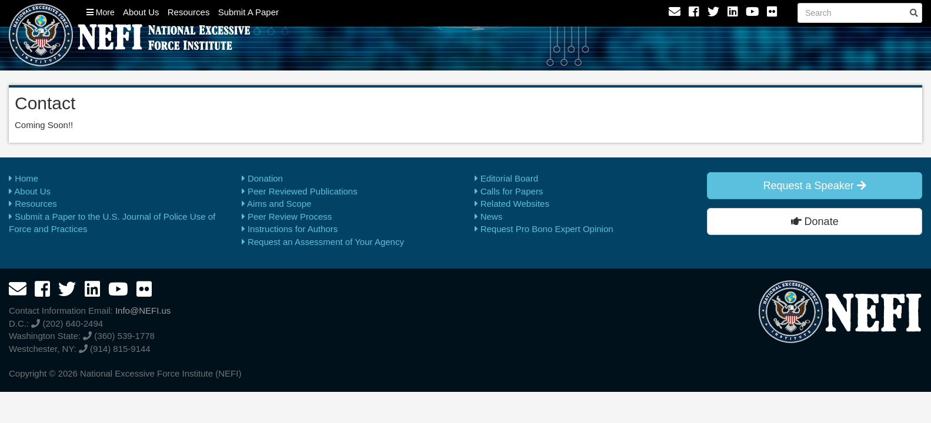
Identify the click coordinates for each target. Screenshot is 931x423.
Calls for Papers (509, 191)
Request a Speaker (814, 186)
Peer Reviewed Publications (300, 191)
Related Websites (512, 204)
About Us (141, 12)
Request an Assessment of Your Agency (323, 242)
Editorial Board (507, 178)
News (489, 216)
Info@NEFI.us (143, 310)
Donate (815, 221)
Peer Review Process (287, 216)
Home (23, 178)
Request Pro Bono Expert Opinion (544, 229)
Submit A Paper (248, 12)
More (100, 12)
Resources (189, 12)
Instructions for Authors (290, 229)
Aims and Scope (277, 204)
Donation (262, 178)
